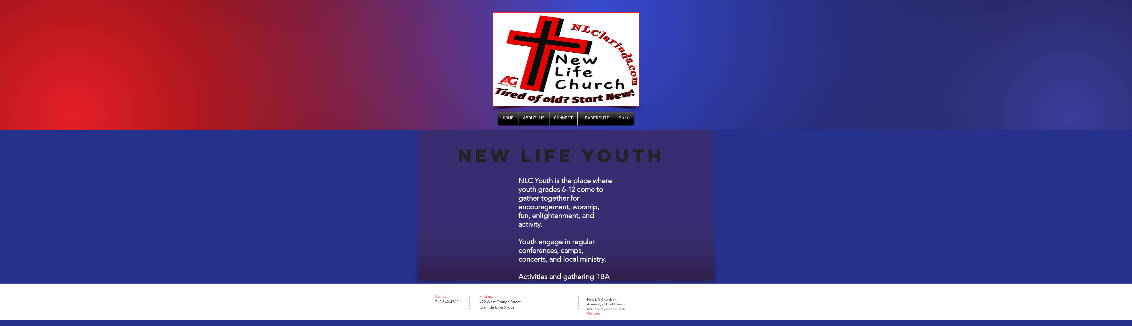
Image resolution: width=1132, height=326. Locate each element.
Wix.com (593, 313)
